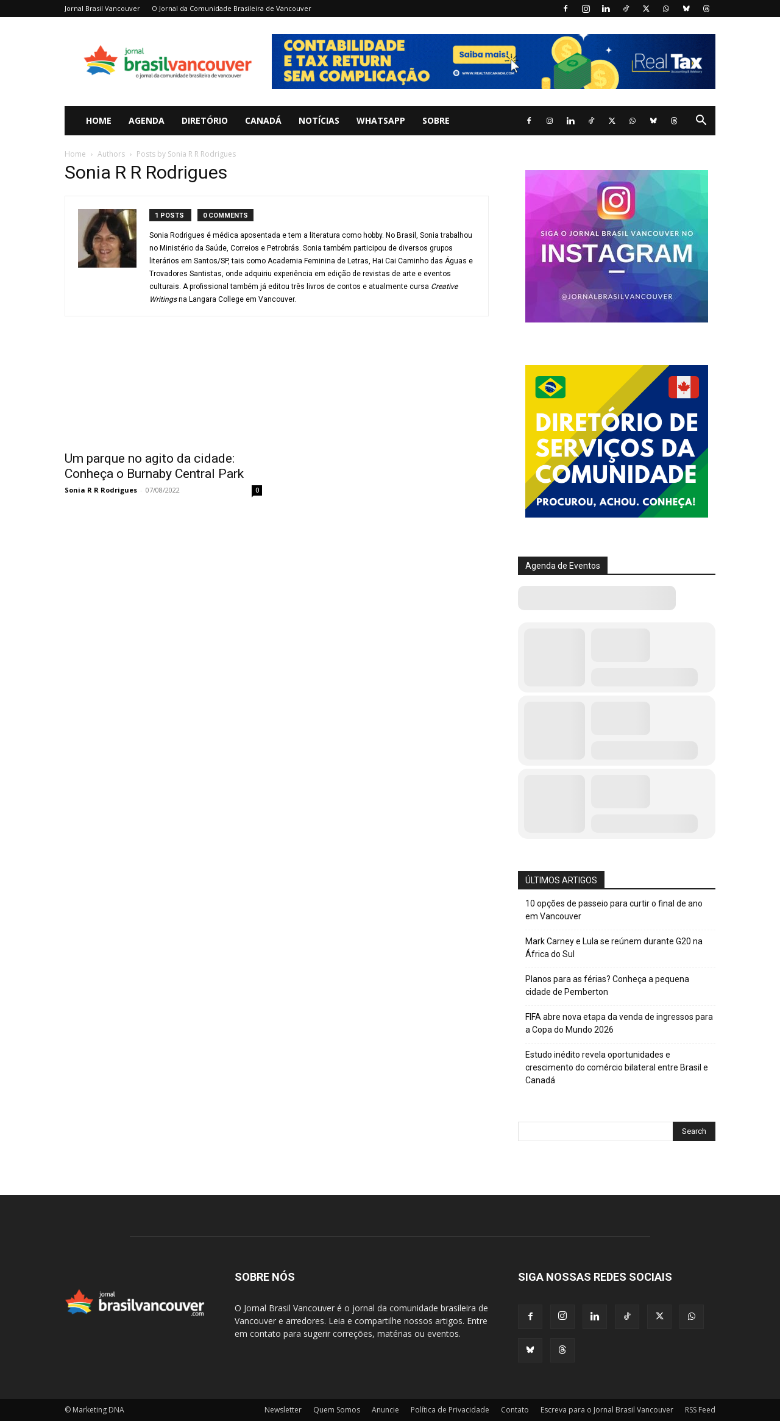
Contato (515, 1410)
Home (99, 120)
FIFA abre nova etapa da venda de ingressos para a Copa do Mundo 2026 (619, 1023)
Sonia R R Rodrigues (101, 489)
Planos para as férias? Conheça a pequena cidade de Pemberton (607, 985)
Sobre (436, 120)
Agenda (147, 120)
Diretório (205, 120)
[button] (700, 121)
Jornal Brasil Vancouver (102, 8)
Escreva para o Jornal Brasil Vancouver (607, 1410)
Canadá (263, 120)
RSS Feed (700, 1410)
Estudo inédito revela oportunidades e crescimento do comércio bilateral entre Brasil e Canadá (616, 1067)
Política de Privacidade (450, 1410)
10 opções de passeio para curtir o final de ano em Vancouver (614, 910)
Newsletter (283, 1410)
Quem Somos (336, 1410)
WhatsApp (380, 120)
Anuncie (385, 1410)
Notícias (319, 120)
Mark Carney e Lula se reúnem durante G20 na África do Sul (614, 947)
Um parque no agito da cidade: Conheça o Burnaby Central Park (154, 466)
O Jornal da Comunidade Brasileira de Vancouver (231, 8)
